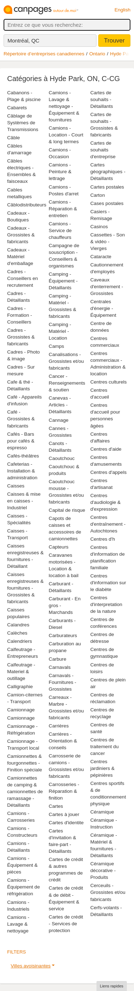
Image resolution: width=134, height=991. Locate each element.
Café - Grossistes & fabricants (21, 418)
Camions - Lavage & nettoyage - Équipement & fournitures (64, 106)
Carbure (57, 659)
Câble (13, 137)
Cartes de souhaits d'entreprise (103, 149)
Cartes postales (107, 187)
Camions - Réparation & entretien (63, 208)
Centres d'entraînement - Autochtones (108, 524)
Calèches (17, 633)
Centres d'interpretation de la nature (106, 604)
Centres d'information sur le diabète (108, 582)
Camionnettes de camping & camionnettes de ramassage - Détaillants (25, 791)
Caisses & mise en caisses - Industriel (24, 500)
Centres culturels (108, 382)
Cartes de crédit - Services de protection (66, 923)
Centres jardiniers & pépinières (102, 768)
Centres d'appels (108, 472)
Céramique (102, 812)
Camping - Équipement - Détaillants (63, 280)
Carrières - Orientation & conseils (63, 740)
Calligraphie (20, 686)
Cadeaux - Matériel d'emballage (20, 256)
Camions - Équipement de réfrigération (23, 886)
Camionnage (21, 709)
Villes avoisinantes (31, 966)
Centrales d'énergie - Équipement (103, 308)
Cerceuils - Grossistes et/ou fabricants (107, 892)
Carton (97, 195)
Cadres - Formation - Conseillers (19, 315)
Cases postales (107, 203)
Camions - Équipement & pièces (22, 865)
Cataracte (100, 256)
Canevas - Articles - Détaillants (60, 404)
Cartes (56, 806)
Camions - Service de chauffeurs (60, 230)
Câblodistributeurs (26, 204)
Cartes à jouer (64, 814)
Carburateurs (63, 635)
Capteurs (58, 547)
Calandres (18, 624)
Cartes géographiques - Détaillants (107, 171)
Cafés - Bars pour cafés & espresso (20, 440)
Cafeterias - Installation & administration (22, 470)
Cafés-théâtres (23, 456)
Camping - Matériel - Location (60, 331)
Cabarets (17, 107)
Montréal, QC (23, 40)
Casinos (99, 226)
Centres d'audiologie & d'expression (105, 502)
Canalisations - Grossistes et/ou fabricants (66, 361)
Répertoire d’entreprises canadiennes (44, 53)
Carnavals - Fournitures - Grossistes (62, 682)
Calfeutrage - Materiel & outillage (21, 671)
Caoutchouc (62, 458)
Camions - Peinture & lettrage (60, 171)
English (122, 9)
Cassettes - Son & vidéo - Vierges (107, 241)
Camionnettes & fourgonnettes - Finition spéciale (24, 763)
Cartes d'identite (66, 822)
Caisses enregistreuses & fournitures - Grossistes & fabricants (25, 588)
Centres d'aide (105, 449)
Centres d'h (102, 539)
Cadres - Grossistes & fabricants (21, 336)
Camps (56, 346)
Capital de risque (67, 510)
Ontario (97, 53)
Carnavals (59, 667)
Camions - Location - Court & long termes (66, 134)
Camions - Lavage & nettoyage (18, 924)
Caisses (15, 486)
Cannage (58, 420)
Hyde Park (121, 53)
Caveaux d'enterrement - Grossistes (106, 286)
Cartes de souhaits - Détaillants (101, 99)
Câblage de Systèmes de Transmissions (22, 122)
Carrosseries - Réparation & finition (64, 791)
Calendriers (19, 641)
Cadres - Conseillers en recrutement (22, 278)
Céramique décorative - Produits (103, 870)
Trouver (114, 40)
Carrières (59, 726)
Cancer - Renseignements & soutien (67, 383)
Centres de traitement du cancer (104, 746)
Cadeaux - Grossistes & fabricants (21, 234)
